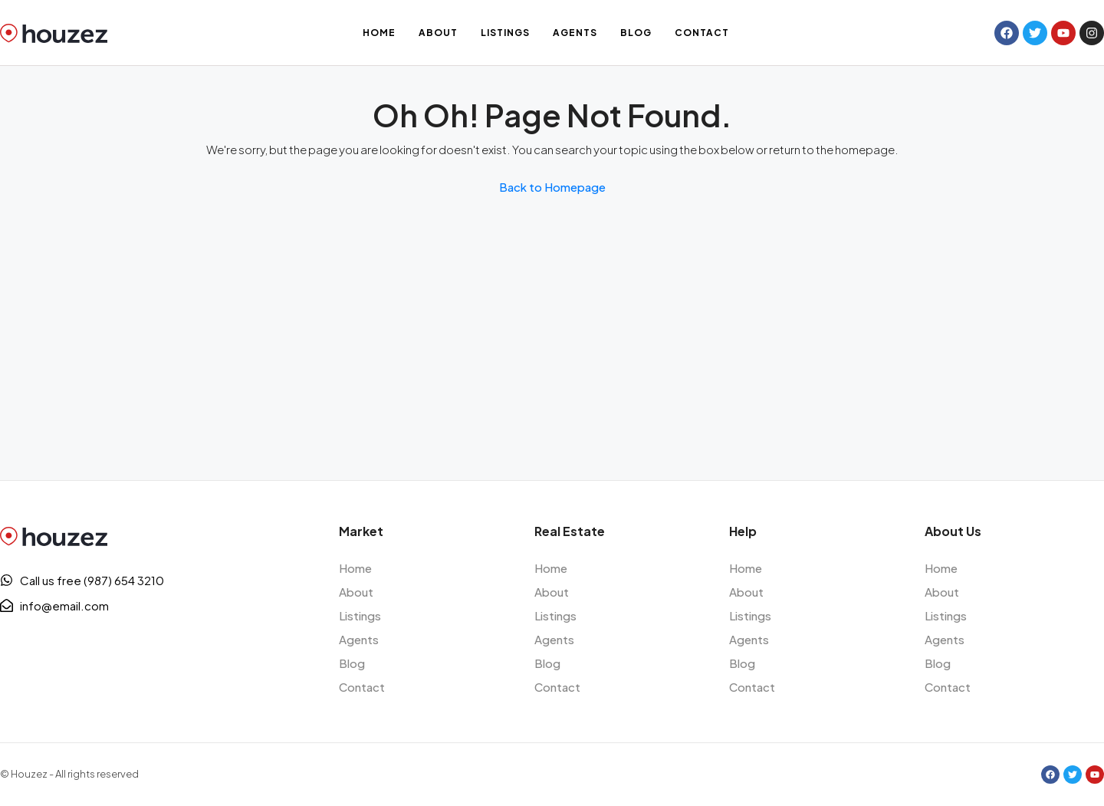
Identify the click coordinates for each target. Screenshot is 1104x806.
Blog (636, 32)
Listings (505, 32)
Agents (575, 32)
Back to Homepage (552, 186)
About (438, 32)
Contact (702, 32)
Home (379, 32)
